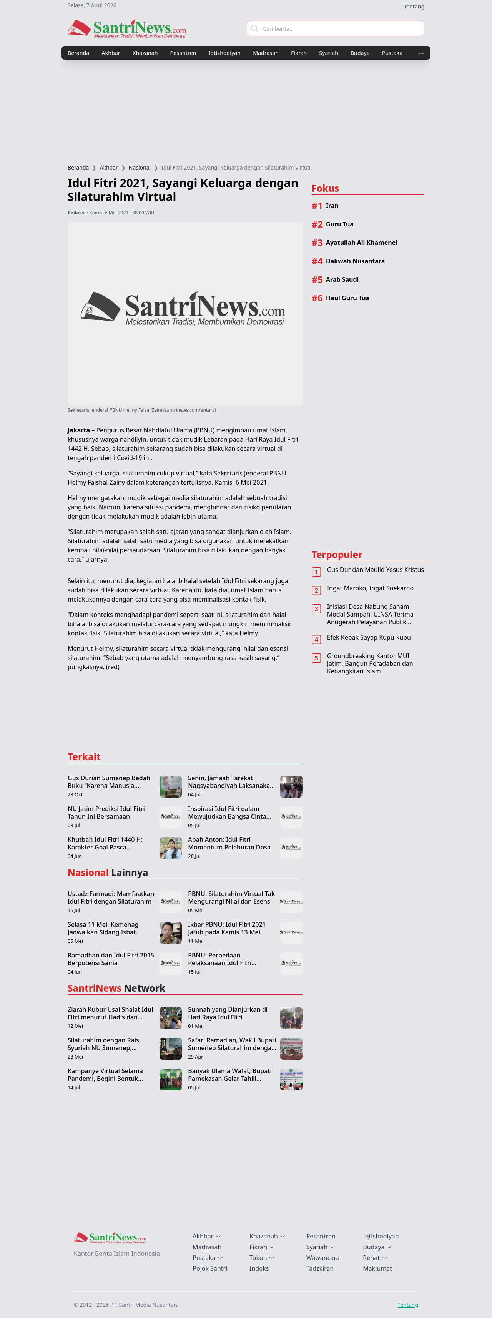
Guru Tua (340, 224)
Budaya (360, 53)
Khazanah (145, 53)
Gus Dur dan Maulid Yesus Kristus (375, 569)
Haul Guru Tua (347, 298)
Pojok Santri (210, 1268)
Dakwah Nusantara (355, 261)
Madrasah (266, 53)
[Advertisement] (246, 111)
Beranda (78, 53)
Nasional (140, 167)
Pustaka (392, 53)
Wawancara (323, 1257)
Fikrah (299, 53)
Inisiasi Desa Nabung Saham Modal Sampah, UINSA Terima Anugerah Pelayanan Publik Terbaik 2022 (370, 618)
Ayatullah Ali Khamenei (361, 242)
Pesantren (183, 53)
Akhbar (110, 53)
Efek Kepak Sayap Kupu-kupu (369, 637)
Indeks (259, 1268)
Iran (332, 205)
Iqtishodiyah (225, 53)
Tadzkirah (320, 1268)
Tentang (414, 6)
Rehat (375, 1257)
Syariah (328, 53)
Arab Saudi (342, 279)
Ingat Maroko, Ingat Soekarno (370, 588)
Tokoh (262, 1257)
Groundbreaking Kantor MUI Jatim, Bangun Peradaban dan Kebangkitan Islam (370, 663)
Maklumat (377, 1268)
